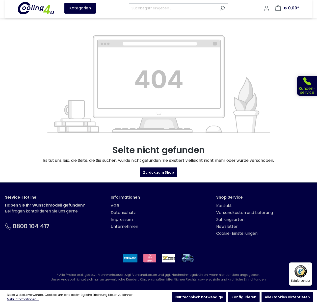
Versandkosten (144, 274)
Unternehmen (124, 226)
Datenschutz (123, 212)
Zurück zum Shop (158, 172)
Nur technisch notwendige (199, 297)
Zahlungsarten (230, 219)
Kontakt (224, 206)
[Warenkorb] (287, 8)
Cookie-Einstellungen (237, 233)
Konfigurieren (244, 297)
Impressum (122, 219)
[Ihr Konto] (266, 8)
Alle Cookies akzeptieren (287, 297)
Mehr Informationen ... (23, 299)
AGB (115, 206)
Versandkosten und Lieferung (244, 212)
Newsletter (227, 226)
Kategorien (80, 8)
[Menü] (309, 265)
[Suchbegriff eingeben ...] (173, 8)
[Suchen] (222, 8)
